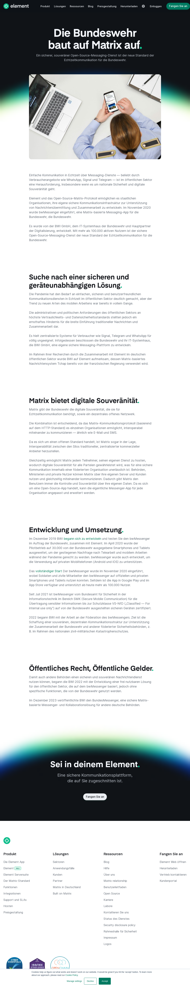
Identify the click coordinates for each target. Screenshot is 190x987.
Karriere (108, 900)
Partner (57, 880)
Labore (108, 906)
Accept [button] (105, 981)
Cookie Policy (71, 975)
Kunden (57, 874)
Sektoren (58, 862)
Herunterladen (168, 868)
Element (12, 868)
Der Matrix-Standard (16, 880)
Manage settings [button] (74, 981)
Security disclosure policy (119, 925)
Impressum (110, 937)
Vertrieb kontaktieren (173, 874)
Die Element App (14, 862)
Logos (107, 944)
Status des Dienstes (116, 918)
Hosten (8, 906)
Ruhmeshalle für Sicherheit (120, 931)
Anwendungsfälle (63, 868)
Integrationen (12, 893)
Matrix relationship (115, 880)
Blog (106, 862)
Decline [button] (90, 981)
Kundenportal (168, 880)
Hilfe (106, 868)
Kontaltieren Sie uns (116, 912)
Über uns (109, 874)
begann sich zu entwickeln (83, 538)
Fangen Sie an (178, 6)
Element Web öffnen (173, 862)
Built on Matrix (62, 893)
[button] (45, 6)
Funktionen (10, 887)
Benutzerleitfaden (115, 887)
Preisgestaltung (13, 912)
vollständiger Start (49, 571)
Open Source (112, 893)
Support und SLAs (15, 900)
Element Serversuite (16, 874)
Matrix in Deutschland (67, 887)
